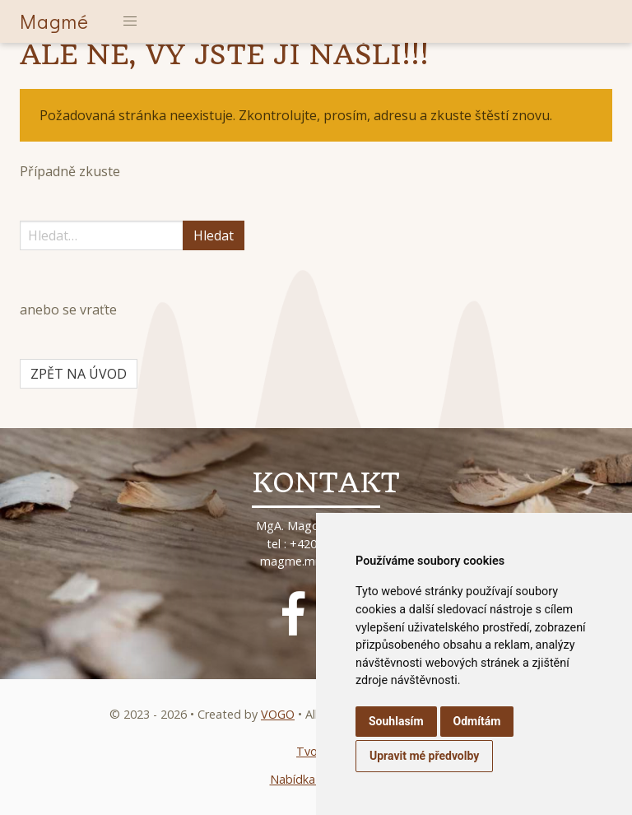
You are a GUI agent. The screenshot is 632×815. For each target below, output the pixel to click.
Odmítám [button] (477, 721)
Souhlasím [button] (396, 721)
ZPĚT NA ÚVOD (78, 374)
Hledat (213, 235)
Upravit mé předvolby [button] (424, 755)
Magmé (54, 21)
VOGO (278, 714)
